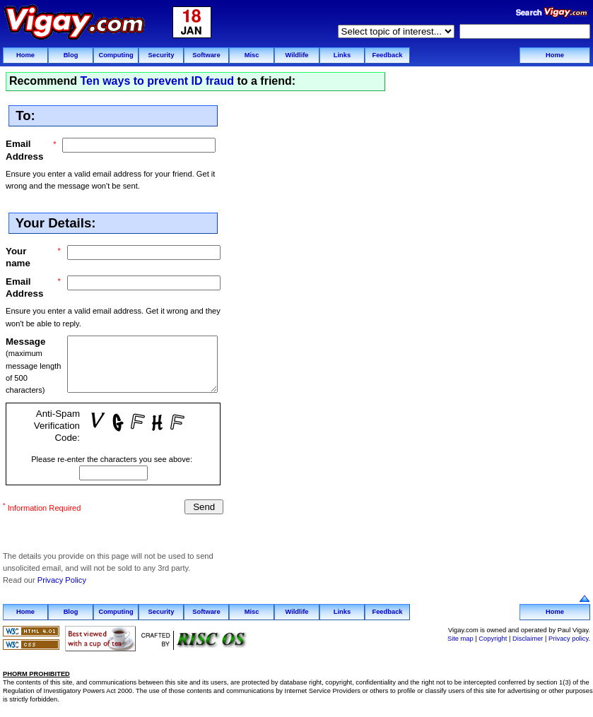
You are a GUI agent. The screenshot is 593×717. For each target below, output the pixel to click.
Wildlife (296, 55)
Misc (252, 55)
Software (206, 55)
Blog (71, 55)
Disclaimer (528, 633)
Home (25, 55)
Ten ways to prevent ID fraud (157, 81)
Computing (115, 55)
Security (161, 55)
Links (342, 55)
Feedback (387, 55)
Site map (460, 633)
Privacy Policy (61, 575)
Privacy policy (568, 633)
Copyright (492, 633)
